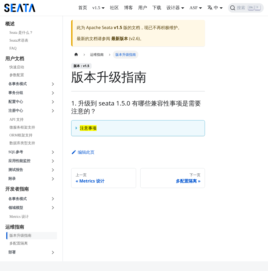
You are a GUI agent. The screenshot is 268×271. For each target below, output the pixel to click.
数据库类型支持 (22, 143)
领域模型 (15, 208)
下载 (156, 7)
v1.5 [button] (96, 7)
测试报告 (15, 170)
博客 (128, 7)
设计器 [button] (173, 7)
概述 (10, 23)
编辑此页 (82, 152)
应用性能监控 (19, 161)
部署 (12, 252)
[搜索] (246, 8)
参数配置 (16, 75)
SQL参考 (15, 152)
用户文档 (14, 58)
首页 (82, 7)
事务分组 (15, 93)
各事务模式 (17, 84)
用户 (142, 7)
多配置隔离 (18, 243)
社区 (114, 7)
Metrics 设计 (19, 217)
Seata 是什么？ (21, 33)
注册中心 (15, 111)
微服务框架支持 (22, 127)
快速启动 (16, 67)
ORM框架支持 (20, 135)
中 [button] (212, 7)
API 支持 (16, 119)
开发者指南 (17, 189)
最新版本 (119, 38)
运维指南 (14, 227)
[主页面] (76, 55)
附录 (12, 179)
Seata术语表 (18, 40)
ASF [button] (193, 7)
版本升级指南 (20, 235)
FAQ (12, 48)
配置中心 (15, 102)
